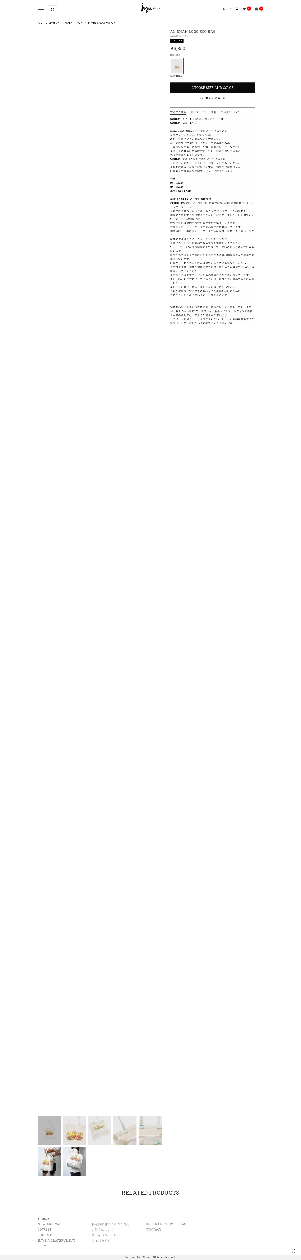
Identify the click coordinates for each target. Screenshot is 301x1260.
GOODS (68, 23)
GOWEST (45, 1229)
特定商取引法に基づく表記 (110, 1224)
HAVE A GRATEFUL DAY (56, 1240)
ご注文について (103, 1229)
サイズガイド (101, 1240)
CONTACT (154, 1229)
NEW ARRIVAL (49, 1224)
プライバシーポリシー (107, 1235)
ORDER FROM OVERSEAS (166, 1224)
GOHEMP (54, 23)
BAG (80, 23)
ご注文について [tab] (230, 112)
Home (41, 23)
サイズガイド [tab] (199, 112)
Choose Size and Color (212, 87)
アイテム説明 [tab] (178, 112)
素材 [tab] (214, 112)
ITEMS (43, 1246)
